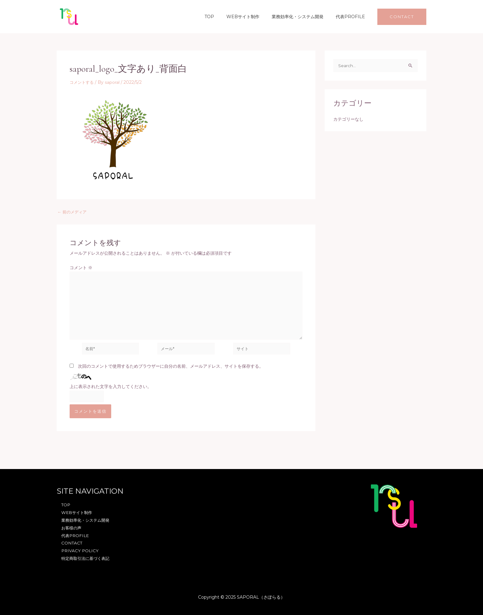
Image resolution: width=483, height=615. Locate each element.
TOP (222, 16)
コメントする (82, 82)
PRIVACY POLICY (79, 550)
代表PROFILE (352, 16)
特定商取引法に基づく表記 (86, 558)
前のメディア (73, 212)
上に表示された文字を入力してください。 (111, 391)
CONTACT (70, 542)
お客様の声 (70, 526)
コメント (81, 267)
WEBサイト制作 (252, 16)
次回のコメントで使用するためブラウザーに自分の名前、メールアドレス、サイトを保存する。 (170, 370)
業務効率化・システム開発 (303, 16)
